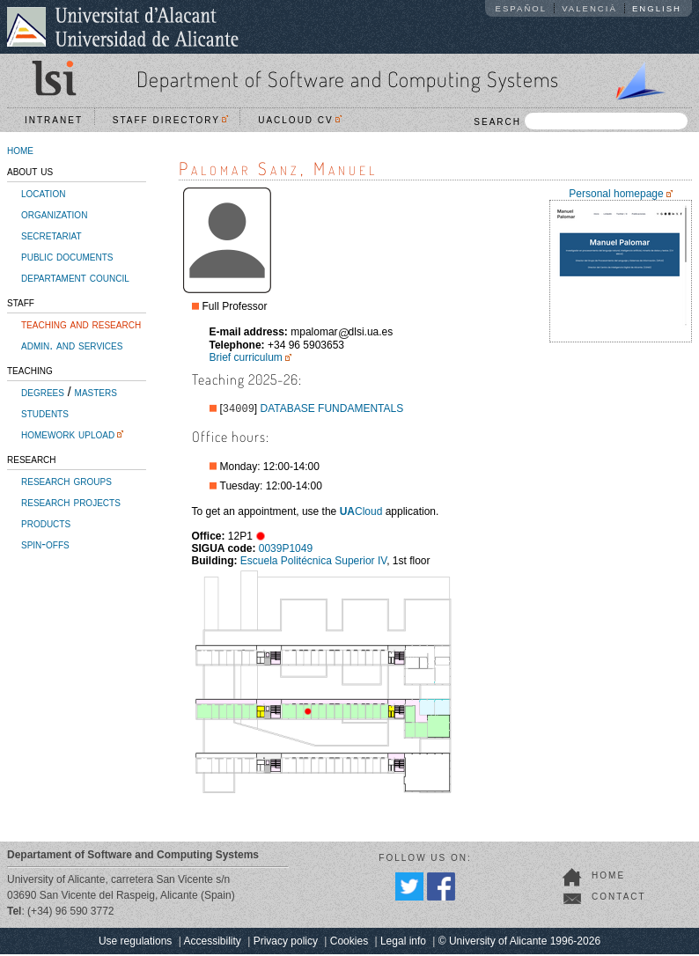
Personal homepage (616, 194)
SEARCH (581, 121)
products (45, 523)
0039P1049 (286, 550)
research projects (71, 502)
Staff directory (171, 120)
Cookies (349, 943)
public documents (67, 256)
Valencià (589, 8)
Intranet (54, 120)
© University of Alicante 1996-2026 (519, 943)
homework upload (67, 434)
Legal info (403, 943)
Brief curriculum (246, 357)
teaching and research (81, 324)
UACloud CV (300, 120)
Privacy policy (286, 943)
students (45, 413)
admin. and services (71, 345)
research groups (66, 481)
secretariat (51, 235)
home (20, 150)
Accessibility (211, 943)
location (43, 193)
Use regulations (135, 943)
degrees (42, 392)
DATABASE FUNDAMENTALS (332, 410)
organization (54, 214)
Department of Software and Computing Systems (347, 78)
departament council (75, 277)
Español (522, 8)
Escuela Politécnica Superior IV (313, 562)
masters (96, 392)
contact (619, 898)
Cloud (361, 513)
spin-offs (45, 544)
